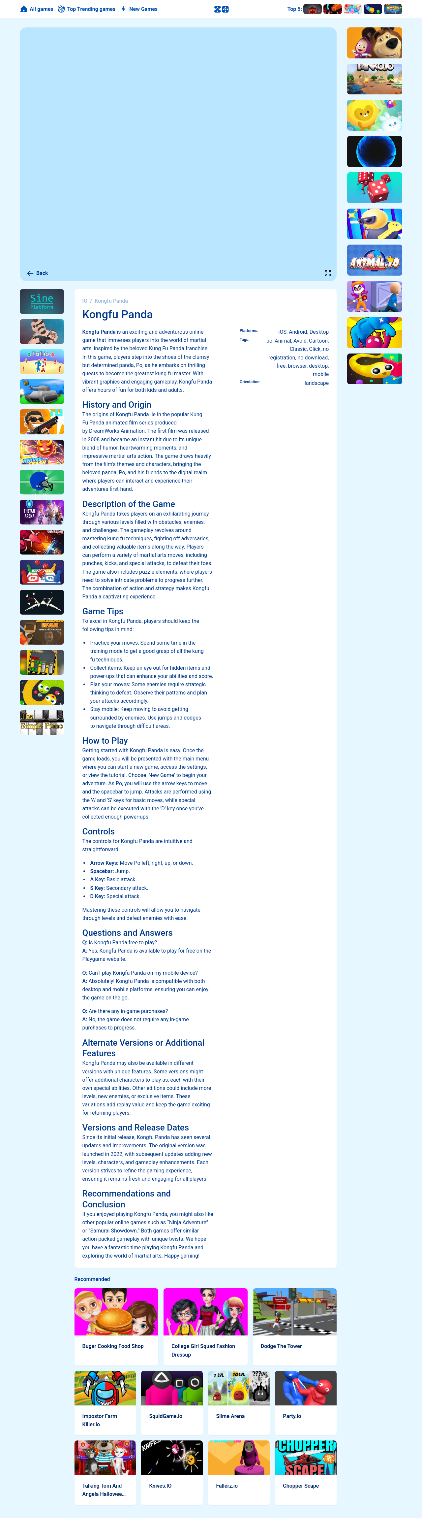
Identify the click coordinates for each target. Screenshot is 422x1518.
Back (37, 273)
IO (85, 301)
